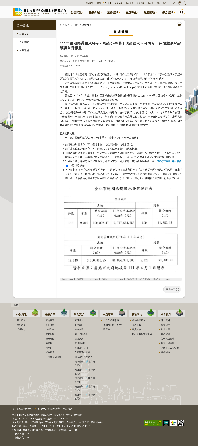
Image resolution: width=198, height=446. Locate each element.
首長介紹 (50, 324)
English (108, 3)
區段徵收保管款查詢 (142, 333)
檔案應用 (165, 324)
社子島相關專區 (111, 320)
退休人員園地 (167, 338)
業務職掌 (50, 333)
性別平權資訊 (167, 343)
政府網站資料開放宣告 (49, 408)
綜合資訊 (167, 12)
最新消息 (24, 42)
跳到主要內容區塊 (1, 1)
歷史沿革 (50, 320)
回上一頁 (170, 289)
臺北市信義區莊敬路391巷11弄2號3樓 (45, 414)
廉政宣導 (165, 333)
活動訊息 (24, 50)
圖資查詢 (136, 329)
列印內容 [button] (179, 24)
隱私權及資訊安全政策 (23, 408)
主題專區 (131, 12)
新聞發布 (24, 33)
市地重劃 (79, 324)
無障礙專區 (80, 343)
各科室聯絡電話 (74, 414)
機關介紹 (94, 12)
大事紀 (49, 347)
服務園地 (149, 12)
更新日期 (19, 433)
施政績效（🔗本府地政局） (85, 380)
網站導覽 (89, 3)
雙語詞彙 (140, 3)
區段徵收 (79, 320)
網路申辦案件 (138, 320)
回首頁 (99, 3)
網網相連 (165, 352)
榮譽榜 (49, 343)
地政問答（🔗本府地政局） (85, 396)
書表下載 (136, 324)
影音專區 (165, 329)
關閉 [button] (16, 305)
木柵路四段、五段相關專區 (113, 326)
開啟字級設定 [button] (180, 3)
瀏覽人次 (19, 437)
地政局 (150, 3)
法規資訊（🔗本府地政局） (85, 388)
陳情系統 (118, 3)
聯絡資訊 (50, 352)
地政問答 (129, 3)
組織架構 (50, 329)
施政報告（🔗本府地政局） (85, 371)
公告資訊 (76, 12)
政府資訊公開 (81, 347)
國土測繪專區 (81, 333)
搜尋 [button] (182, 12)
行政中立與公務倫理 (171, 347)
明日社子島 (161, 3)
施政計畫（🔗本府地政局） (85, 363)
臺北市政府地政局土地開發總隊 (40, 12)
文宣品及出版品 (82, 352)
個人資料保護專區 (83, 356)
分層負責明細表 (53, 356)
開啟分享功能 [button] (184, 3)
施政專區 (50, 338)
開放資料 (165, 320)
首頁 (65, 24)
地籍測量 (79, 329)
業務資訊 (112, 12)
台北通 (172, 3)
